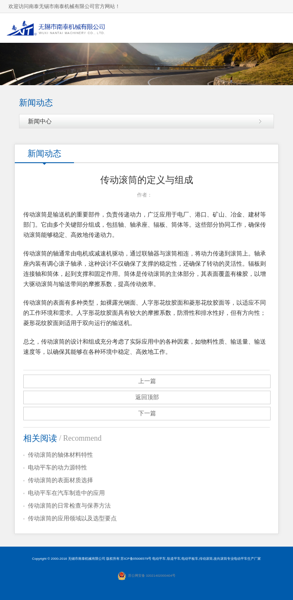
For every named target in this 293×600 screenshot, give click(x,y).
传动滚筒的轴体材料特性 (60, 455)
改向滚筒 (220, 559)
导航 (278, 27)
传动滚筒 (206, 559)
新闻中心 (40, 121)
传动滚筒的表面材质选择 (60, 480)
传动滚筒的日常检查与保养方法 (69, 506)
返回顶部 (147, 397)
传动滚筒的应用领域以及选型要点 (72, 518)
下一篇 (147, 413)
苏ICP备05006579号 (135, 559)
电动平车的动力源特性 (57, 467)
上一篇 (147, 381)
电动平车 (159, 559)
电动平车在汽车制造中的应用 (66, 493)
